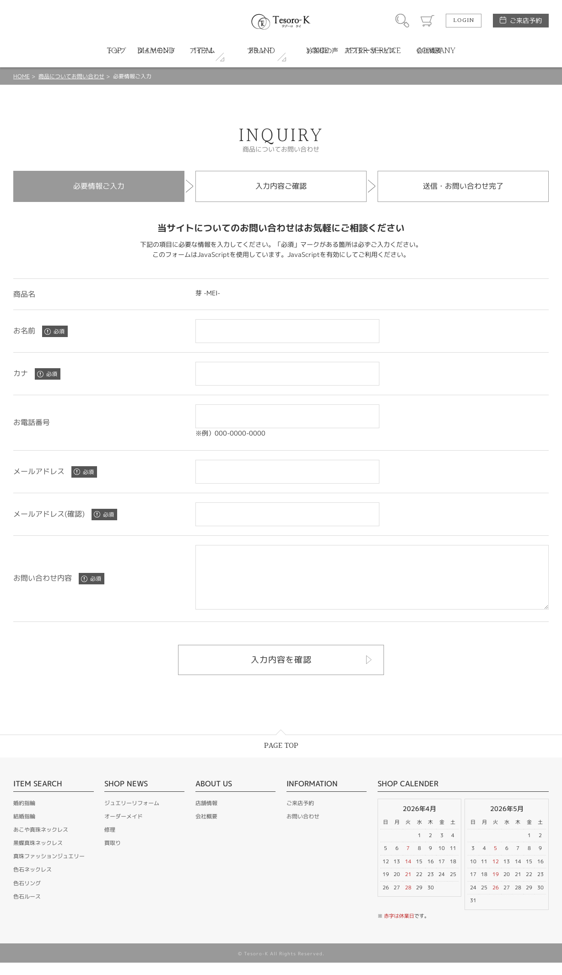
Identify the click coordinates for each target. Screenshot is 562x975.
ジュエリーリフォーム (131, 815)
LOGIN (463, 21)
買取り (112, 855)
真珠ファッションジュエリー (49, 868)
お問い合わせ (302, 829)
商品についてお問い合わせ (71, 76)
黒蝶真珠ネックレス (38, 855)
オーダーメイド (123, 829)
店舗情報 (206, 815)
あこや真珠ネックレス (40, 842)
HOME (21, 76)
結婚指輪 (24, 829)
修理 (109, 842)
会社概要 (206, 829)
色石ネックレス (32, 882)
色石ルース (27, 909)
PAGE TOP (281, 758)
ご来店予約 (526, 20)
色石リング (27, 895)
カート (427, 20)
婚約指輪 (24, 815)
